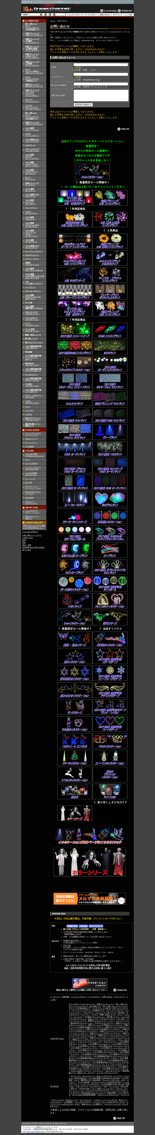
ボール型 (28, 303)
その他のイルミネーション (32, 385)
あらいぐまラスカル (104, 1078)
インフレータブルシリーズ (107, 1075)
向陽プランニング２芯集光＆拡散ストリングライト (32, 48)
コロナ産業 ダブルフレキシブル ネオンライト (33, 297)
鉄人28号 (28, 483)
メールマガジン (94, 999)
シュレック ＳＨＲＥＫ (90, 1086)
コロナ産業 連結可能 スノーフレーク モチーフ (33, 357)
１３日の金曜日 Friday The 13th (31, 474)
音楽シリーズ (93, 1021)
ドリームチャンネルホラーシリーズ (33, 434)
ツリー (27, 407)
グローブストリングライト (32, 101)
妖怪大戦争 (29, 498)
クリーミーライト (32, 259)
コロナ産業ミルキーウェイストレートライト (32, 164)
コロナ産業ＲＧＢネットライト (32, 195)
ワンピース (125, 1097)
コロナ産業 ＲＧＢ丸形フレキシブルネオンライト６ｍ (34, 276)
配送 (24, 543)
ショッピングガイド (30, 532)
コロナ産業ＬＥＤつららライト (105, 1054)
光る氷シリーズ (31, 439)
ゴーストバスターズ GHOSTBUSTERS (33, 468)
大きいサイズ (88, 1015)
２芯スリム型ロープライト (34, 283)
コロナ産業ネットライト (30, 190)
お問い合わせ (107, 999)
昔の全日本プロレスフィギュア (93, 1095)
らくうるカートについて (77, 967)
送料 (24, 540)
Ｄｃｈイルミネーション (32, 324)
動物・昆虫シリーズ (33, 335)
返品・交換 (26, 545)
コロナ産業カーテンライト (31, 241)
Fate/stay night (84, 1091)
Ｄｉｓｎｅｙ (30, 479)
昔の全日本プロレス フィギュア (33, 493)
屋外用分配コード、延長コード (33, 425)
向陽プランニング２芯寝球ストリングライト (103, 1031)
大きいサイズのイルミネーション (32, 313)
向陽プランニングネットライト (32, 184)
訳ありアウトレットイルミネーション (33, 419)
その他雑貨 (29, 446)
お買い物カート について (32, 535)
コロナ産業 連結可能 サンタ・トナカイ (33, 379)
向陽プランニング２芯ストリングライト (34, 34)
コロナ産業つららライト (30, 218)
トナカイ (28, 414)
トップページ (55, 999)
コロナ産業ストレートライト (32, 129)
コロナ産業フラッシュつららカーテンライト (32, 225)
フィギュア (54, 1088)
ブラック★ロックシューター (102, 1091)
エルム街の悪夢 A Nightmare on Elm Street (34, 455)
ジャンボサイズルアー (83, 1104)
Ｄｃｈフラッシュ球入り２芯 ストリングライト (34, 71)
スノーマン (29, 411)
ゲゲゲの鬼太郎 (31, 463)
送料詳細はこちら (72, 936)
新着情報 (65, 999)
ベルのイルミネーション (32, 402)
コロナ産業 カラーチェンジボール (115, 1071)
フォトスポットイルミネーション (32, 319)
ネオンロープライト (33, 291)
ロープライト (30, 287)
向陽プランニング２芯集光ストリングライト (105, 1027)
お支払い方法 (27, 538)
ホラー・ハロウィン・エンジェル (34, 396)
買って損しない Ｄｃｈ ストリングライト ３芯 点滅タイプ (98, 1007)
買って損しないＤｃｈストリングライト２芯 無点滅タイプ (32, 27)
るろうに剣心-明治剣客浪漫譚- (84, 1097)
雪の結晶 (28, 352)
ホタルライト (30, 145)
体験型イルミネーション (32, 264)
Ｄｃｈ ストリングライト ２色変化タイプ (88, 1013)
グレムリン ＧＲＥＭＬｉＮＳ (113, 1082)
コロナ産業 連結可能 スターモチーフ (33, 347)
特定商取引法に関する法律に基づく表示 (93, 970)
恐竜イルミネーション (105, 1006)
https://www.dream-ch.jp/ (35, 1134)
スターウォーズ (82, 1088)
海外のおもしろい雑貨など (92, 1106)
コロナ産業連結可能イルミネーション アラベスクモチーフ (98, 1061)
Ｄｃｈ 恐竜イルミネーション (32, 330)
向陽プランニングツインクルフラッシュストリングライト (32, 93)
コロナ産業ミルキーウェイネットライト (31, 172)
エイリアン (118, 1078)
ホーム (52, 21)
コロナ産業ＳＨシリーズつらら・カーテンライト (31, 233)
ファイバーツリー (122, 1023)
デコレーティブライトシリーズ (89, 1044)
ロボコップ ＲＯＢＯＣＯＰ (31, 502)
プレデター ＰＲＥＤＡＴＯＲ (97, 1093)
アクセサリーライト (108, 1021)
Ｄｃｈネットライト (30, 178)
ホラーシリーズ (58, 1102)
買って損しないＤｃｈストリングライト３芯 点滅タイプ (32, 116)
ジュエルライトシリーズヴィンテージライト (33, 107)
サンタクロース (31, 375)
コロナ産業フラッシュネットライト (30, 202)
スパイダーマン (96, 1088)
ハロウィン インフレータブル (105, 1102)
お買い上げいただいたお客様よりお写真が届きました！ (34, 527)
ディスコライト (31, 443)
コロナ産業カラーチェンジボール (34, 269)
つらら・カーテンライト (31, 212)
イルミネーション (57, 1041)
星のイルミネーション (34, 342)
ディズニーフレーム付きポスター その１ (109, 1104)
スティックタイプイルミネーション (32, 150)
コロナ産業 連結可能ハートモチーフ (33, 391)
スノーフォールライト (34, 251)
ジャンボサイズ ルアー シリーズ (32, 512)
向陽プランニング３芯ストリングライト (34, 123)
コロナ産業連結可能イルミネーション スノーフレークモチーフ (100, 1067)
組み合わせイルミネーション (32, 364)
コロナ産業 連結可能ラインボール (34, 307)
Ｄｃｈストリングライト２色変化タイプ (32, 79)
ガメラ (27, 460)
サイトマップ (119, 999)
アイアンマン (76, 1078)
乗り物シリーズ (31, 339)
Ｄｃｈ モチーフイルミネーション (82, 1006)
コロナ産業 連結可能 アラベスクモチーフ (33, 370)
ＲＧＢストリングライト (32, 135)
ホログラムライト (32, 255)
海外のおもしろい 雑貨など (32, 517)
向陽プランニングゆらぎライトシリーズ (34, 85)
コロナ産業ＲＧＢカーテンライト (32, 247)
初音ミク (74, 1091)
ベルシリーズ (100, 1015)
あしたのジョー (89, 1078)
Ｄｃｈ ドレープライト (115, 1013)
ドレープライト (31, 208)
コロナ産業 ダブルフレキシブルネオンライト (98, 1069)
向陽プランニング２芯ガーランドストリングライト (32, 56)
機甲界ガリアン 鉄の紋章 (90, 1082)
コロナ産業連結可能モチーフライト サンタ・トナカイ (97, 1060)
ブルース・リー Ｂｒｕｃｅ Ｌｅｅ (33, 487)
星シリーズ (111, 1015)
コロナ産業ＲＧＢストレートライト (32, 140)
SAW (105, 1088)
